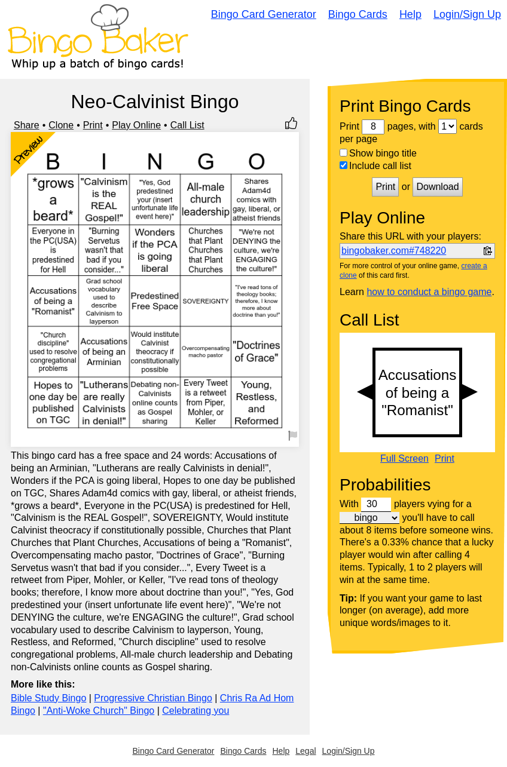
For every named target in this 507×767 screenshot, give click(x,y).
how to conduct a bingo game (428, 292)
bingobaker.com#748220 (393, 251)
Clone (61, 125)
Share (26, 125)
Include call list (375, 166)
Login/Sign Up (467, 14)
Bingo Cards (357, 14)
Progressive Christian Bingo (153, 698)
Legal (305, 751)
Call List (187, 125)
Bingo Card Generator (263, 14)
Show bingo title (378, 153)
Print (93, 125)
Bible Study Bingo (48, 698)
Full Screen (404, 459)
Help (410, 14)
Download (437, 187)
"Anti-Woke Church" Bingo (98, 710)
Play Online (136, 125)
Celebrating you (195, 710)
